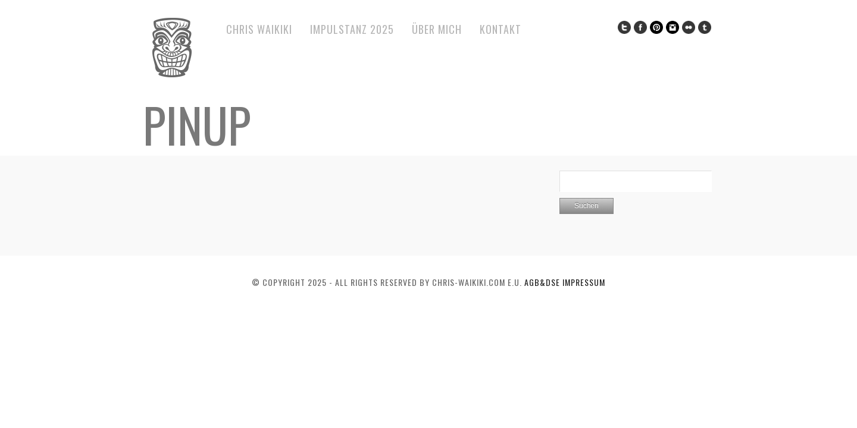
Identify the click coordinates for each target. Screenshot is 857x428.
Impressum (583, 282)
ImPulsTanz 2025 (352, 29)
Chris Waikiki (259, 29)
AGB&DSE (543, 282)
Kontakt (500, 29)
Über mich (437, 29)
